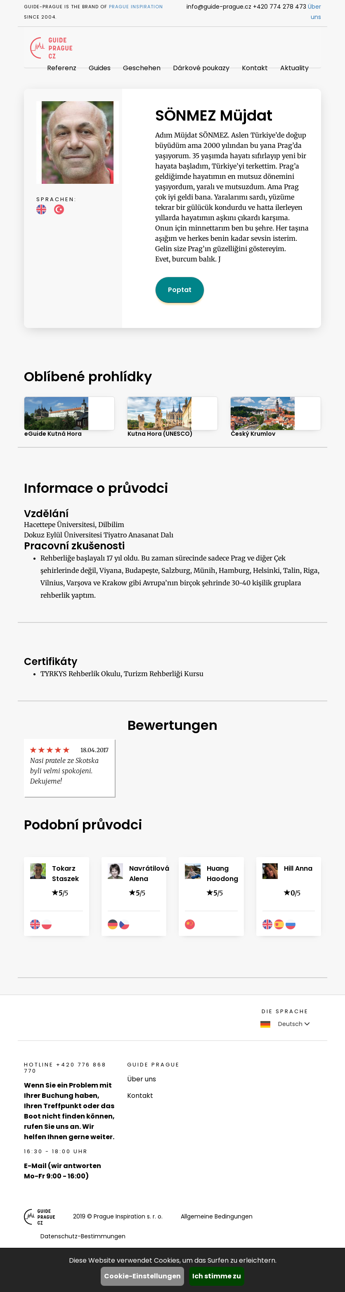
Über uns (141, 1079)
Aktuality (294, 68)
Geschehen (142, 68)
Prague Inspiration (136, 6)
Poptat (179, 289)
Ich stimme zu (216, 1276)
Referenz (61, 68)
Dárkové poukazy (201, 68)
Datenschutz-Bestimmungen (82, 1236)
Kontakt (255, 68)
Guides (100, 68)
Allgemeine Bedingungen (217, 1216)
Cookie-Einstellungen (142, 1276)
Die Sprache (285, 1011)
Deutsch (285, 1024)
